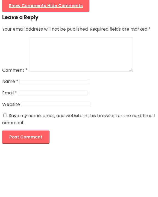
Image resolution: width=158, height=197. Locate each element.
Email (9, 99)
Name (10, 88)
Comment (15, 77)
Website (11, 111)
